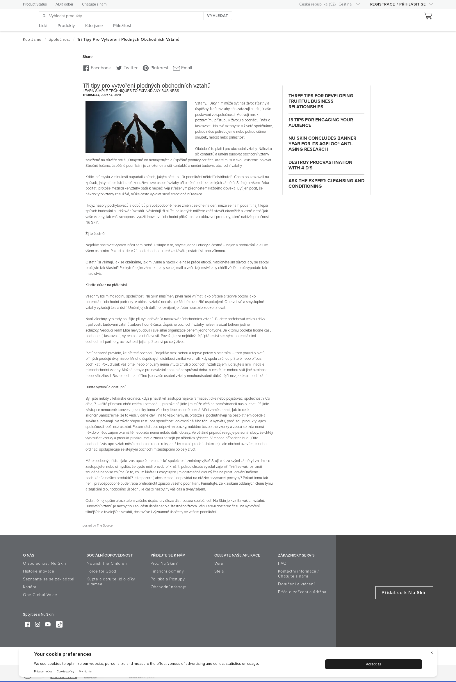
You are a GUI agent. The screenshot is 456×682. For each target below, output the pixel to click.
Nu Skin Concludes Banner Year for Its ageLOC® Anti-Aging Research (322, 143)
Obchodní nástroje (168, 586)
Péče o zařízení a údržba (302, 591)
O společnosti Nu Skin (44, 563)
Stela (219, 571)
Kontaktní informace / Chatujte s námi (298, 574)
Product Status (35, 4)
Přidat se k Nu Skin (404, 593)
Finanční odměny (167, 571)
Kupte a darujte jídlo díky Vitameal (111, 582)
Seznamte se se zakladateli (49, 579)
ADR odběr (64, 4)
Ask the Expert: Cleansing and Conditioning (326, 183)
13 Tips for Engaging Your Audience (320, 122)
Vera (218, 563)
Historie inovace (38, 571)
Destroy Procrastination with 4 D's (320, 165)
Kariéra (29, 586)
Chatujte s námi (95, 4)
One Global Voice (40, 594)
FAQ (282, 563)
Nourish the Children (107, 563)
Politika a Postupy (168, 579)
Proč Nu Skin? (164, 563)
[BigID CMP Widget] (228, 663)
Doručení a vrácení (296, 584)
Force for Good (101, 571)
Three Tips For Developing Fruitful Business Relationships (320, 101)
